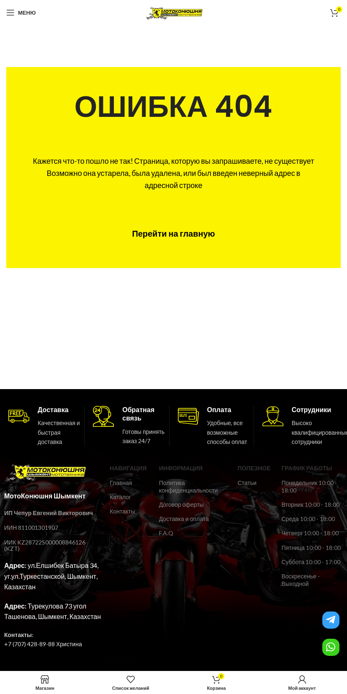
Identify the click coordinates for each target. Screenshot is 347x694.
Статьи (246, 482)
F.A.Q (166, 533)
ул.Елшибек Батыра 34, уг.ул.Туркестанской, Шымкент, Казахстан (51, 576)
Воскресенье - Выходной (300, 580)
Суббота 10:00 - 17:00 (310, 561)
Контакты (122, 511)
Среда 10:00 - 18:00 (307, 518)
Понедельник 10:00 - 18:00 (309, 486)
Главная (121, 482)
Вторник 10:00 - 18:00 (310, 504)
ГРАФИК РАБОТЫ (306, 468)
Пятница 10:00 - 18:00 (310, 547)
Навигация (128, 468)
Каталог (120, 497)
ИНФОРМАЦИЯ (181, 468)
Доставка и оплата (184, 518)
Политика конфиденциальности (188, 486)
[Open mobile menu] (21, 12)
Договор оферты (181, 504)
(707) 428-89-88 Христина (46, 644)
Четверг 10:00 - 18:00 (310, 533)
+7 (7, 644)
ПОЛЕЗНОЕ (253, 468)
